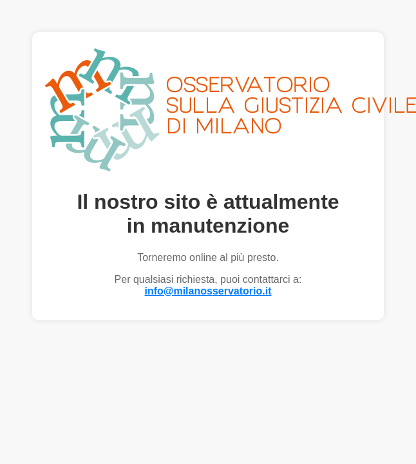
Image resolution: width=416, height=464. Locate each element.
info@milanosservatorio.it (208, 290)
